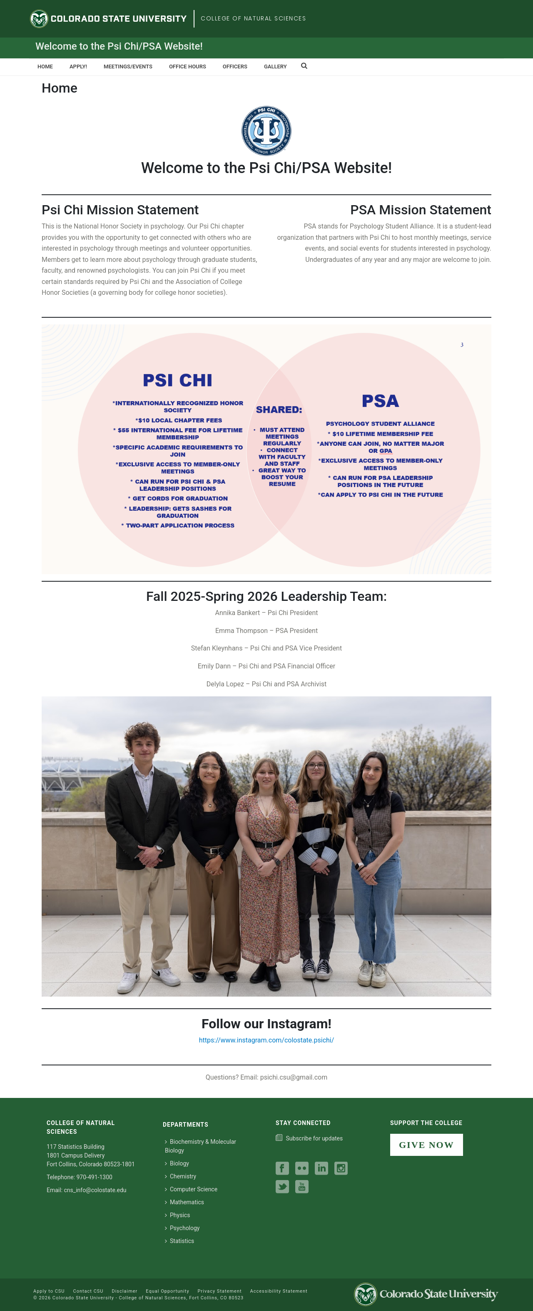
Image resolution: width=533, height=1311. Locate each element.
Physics (177, 1215)
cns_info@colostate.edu (95, 1190)
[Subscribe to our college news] (309, 1138)
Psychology (182, 1228)
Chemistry (180, 1176)
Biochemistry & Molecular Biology (200, 1146)
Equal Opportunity (167, 1291)
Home (45, 66)
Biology (177, 1163)
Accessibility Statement (279, 1291)
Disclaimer (124, 1291)
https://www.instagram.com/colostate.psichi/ (266, 1040)
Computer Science (191, 1189)
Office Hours (187, 66)
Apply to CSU (49, 1291)
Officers (235, 66)
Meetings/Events (128, 66)
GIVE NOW (426, 1145)
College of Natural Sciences (253, 18)
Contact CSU (88, 1291)
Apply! (78, 66)
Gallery (275, 66)
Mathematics (184, 1202)
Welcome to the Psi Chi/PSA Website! (119, 46)
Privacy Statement (220, 1291)
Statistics (179, 1241)
